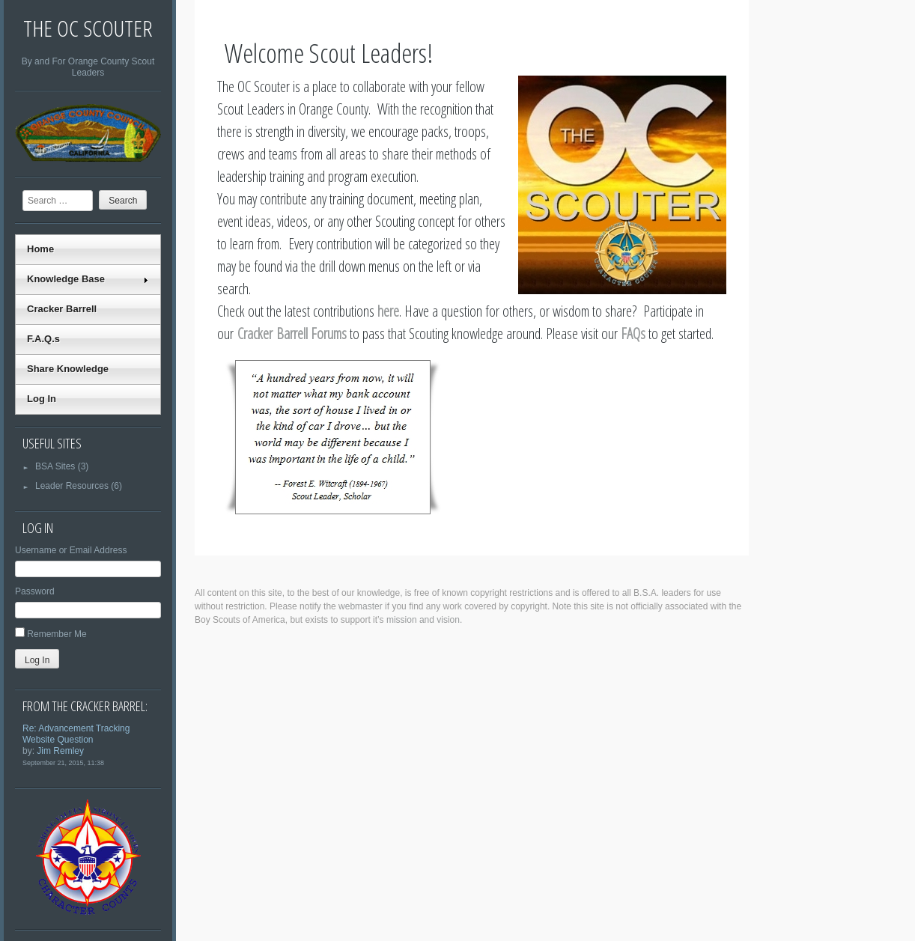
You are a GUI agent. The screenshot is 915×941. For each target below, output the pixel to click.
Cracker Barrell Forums (292, 333)
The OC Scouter (88, 28)
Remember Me (56, 634)
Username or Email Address (71, 550)
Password (35, 591)
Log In (41, 398)
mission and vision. (424, 620)
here (388, 311)
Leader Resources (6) (72, 486)
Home (40, 249)
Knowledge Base (88, 278)
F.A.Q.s (43, 338)
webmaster (360, 606)
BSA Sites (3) (55, 466)
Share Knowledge (68, 368)
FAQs (633, 333)
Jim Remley (60, 751)
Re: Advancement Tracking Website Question (76, 734)
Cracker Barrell (62, 308)
